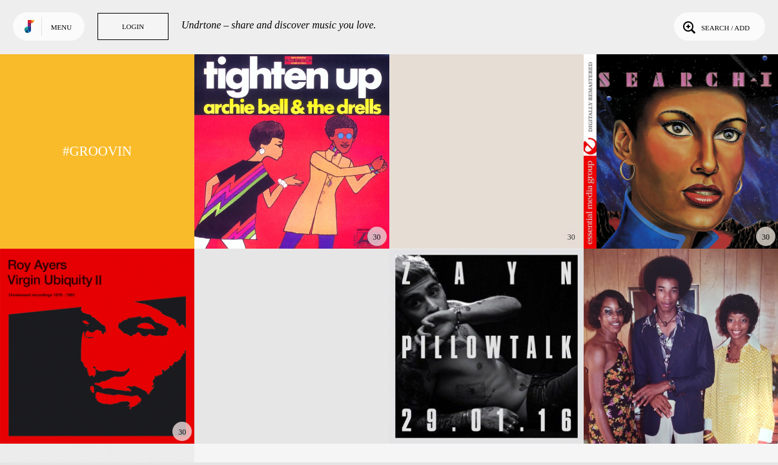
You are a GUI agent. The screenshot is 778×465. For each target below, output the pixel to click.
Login (133, 26)
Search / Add (715, 26)
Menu (61, 27)
